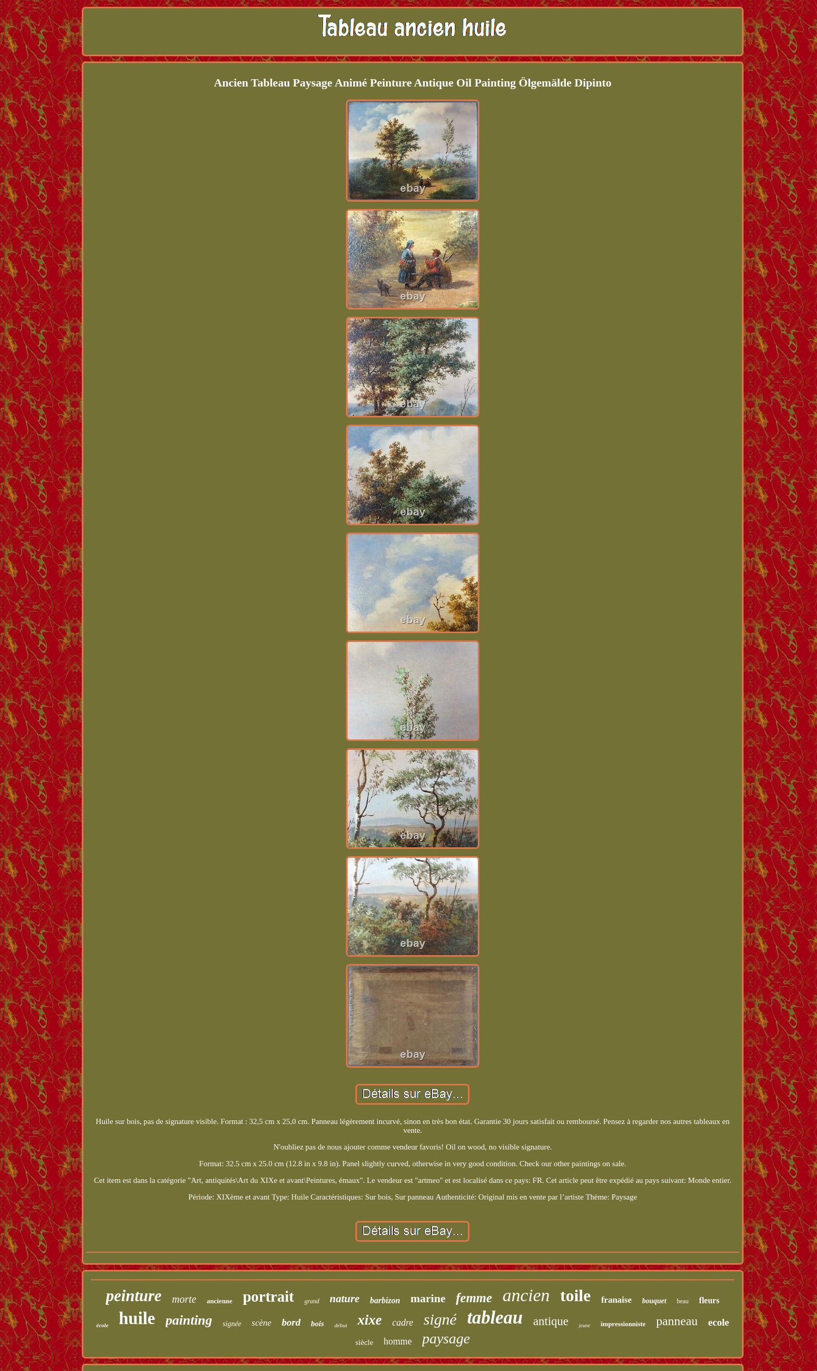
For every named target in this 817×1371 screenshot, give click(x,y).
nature (345, 1298)
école (102, 1325)
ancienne (219, 1301)
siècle (364, 1342)
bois (317, 1323)
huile (137, 1318)
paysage (446, 1338)
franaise (616, 1300)
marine (428, 1298)
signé (440, 1319)
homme (397, 1341)
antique (550, 1321)
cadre (402, 1322)
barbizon (385, 1300)
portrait (268, 1296)
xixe (369, 1320)
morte (184, 1299)
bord (291, 1322)
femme (474, 1298)
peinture (134, 1296)
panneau (677, 1321)
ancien (526, 1295)
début (341, 1325)
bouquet (654, 1301)
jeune (584, 1325)
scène (261, 1323)
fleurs (709, 1300)
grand (311, 1301)
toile (575, 1295)
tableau (495, 1317)
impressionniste (623, 1324)
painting (189, 1320)
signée (231, 1324)
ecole (718, 1322)
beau (683, 1301)
